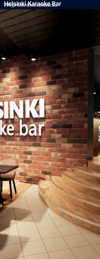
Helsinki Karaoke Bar (32, 3)
